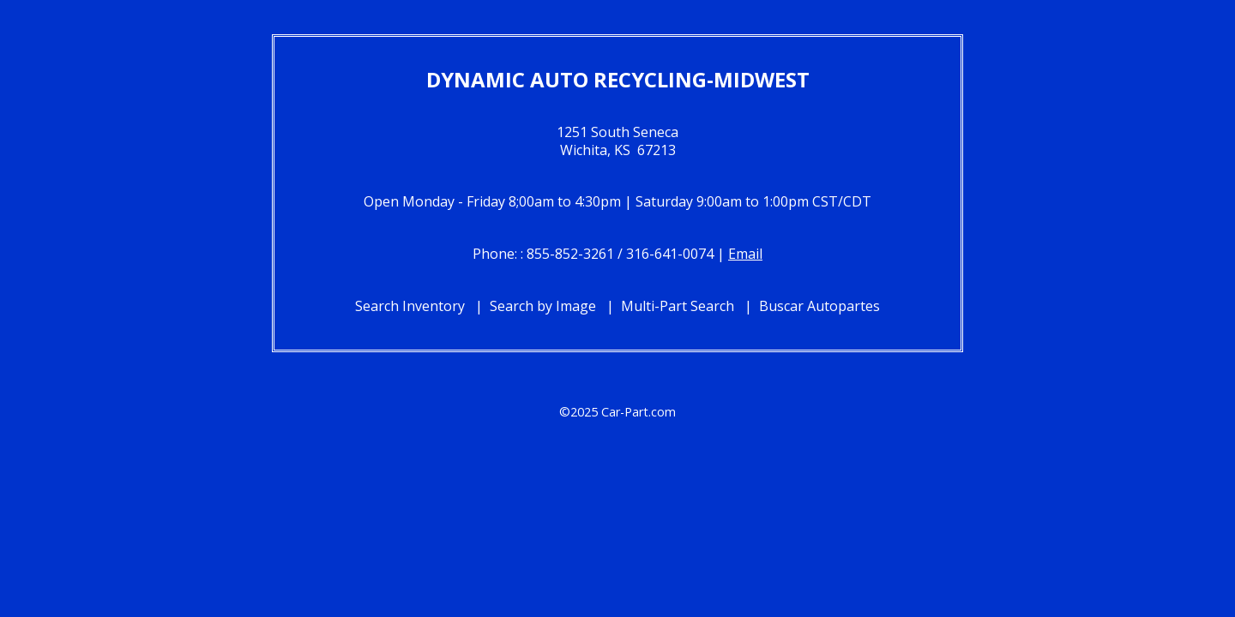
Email (745, 253)
